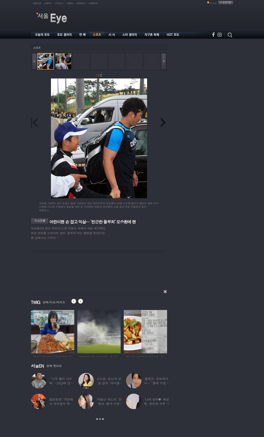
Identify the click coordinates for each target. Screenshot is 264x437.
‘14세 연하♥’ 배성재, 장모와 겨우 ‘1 (156, 401)
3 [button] (103, 419)
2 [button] (100, 419)
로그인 (213, 3)
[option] (52, 331)
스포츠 (37, 48)
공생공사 (81, 3)
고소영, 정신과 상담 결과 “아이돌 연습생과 (108, 383)
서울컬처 (93, 3)
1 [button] (97, 419)
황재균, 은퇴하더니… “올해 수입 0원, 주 (156, 383)
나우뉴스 (59, 3)
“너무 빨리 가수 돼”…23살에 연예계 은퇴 (61, 383)
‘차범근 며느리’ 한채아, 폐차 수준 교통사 (108, 403)
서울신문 (36, 3)
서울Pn (48, 3)
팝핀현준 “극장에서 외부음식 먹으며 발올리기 (61, 403)
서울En (70, 3)
